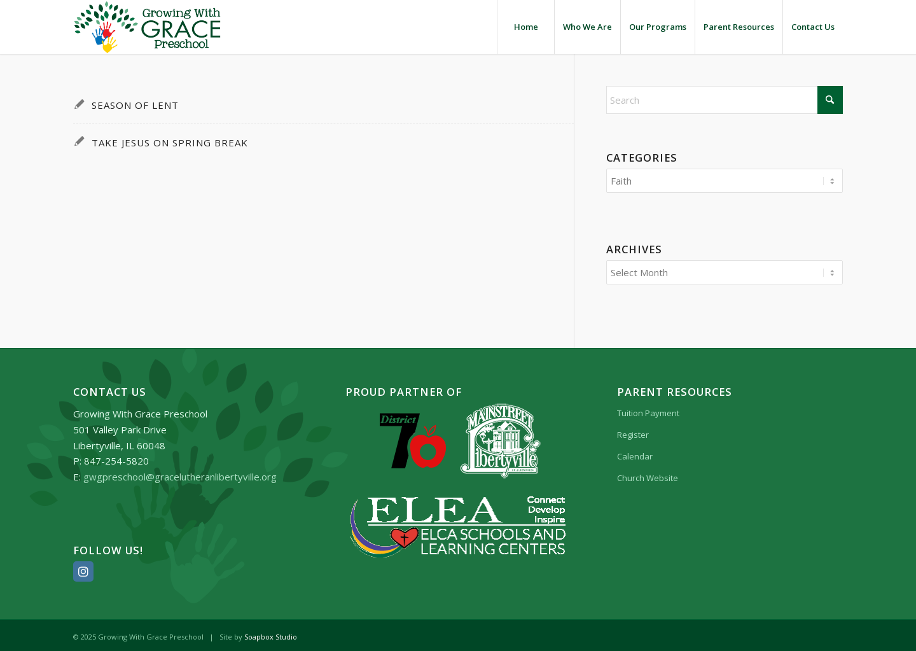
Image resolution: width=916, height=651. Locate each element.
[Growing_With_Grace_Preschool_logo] (147, 27)
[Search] (724, 100)
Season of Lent (135, 105)
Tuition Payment (648, 409)
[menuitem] (525, 27)
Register (633, 431)
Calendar (635, 452)
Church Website (647, 474)
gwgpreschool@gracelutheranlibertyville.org (180, 472)
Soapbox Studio (270, 633)
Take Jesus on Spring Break (170, 142)
